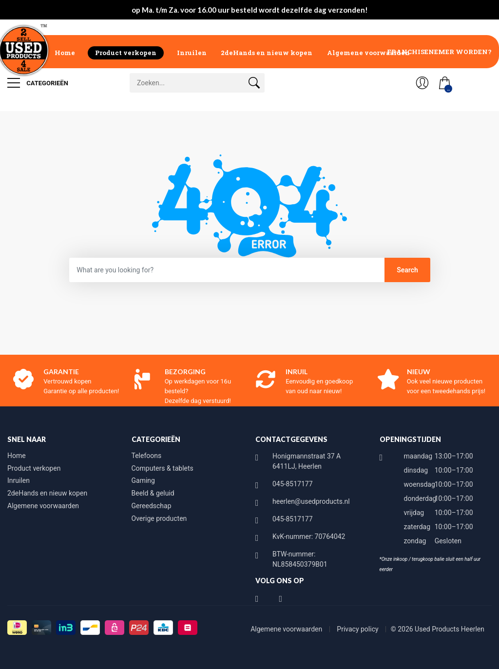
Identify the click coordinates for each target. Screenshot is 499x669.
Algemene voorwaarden (368, 52)
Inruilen (192, 52)
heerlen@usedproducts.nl (311, 501)
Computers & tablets (162, 468)
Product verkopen (125, 52)
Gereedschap (152, 506)
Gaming (143, 480)
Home (65, 52)
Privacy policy (358, 629)
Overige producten (159, 518)
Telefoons (147, 455)
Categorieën (37, 82)
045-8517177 (292, 484)
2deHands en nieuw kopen (266, 52)
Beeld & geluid (153, 493)
